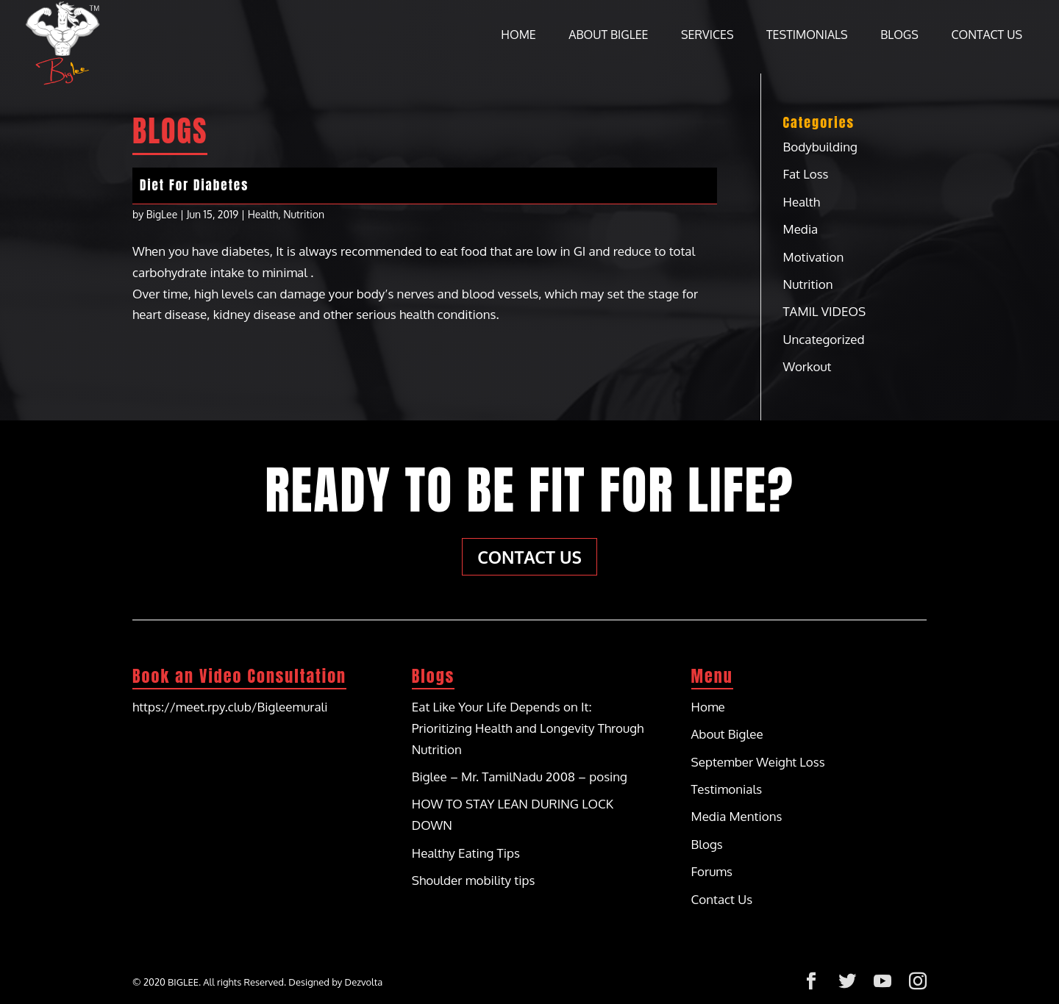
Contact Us (986, 35)
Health (263, 214)
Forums (711, 871)
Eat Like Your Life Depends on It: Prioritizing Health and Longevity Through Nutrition (528, 728)
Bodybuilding (820, 146)
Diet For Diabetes (194, 185)
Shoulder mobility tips (473, 880)
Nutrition (303, 214)
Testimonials (807, 35)
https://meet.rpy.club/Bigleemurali (229, 706)
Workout (807, 366)
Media (801, 229)
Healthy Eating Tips (466, 853)
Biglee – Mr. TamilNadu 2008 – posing (519, 776)
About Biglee (608, 35)
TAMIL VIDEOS (824, 311)
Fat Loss (806, 174)
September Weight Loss (758, 762)
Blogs (899, 35)
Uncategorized (824, 339)
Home (518, 35)
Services (707, 35)
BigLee (162, 214)
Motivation (813, 257)
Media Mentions (736, 816)
